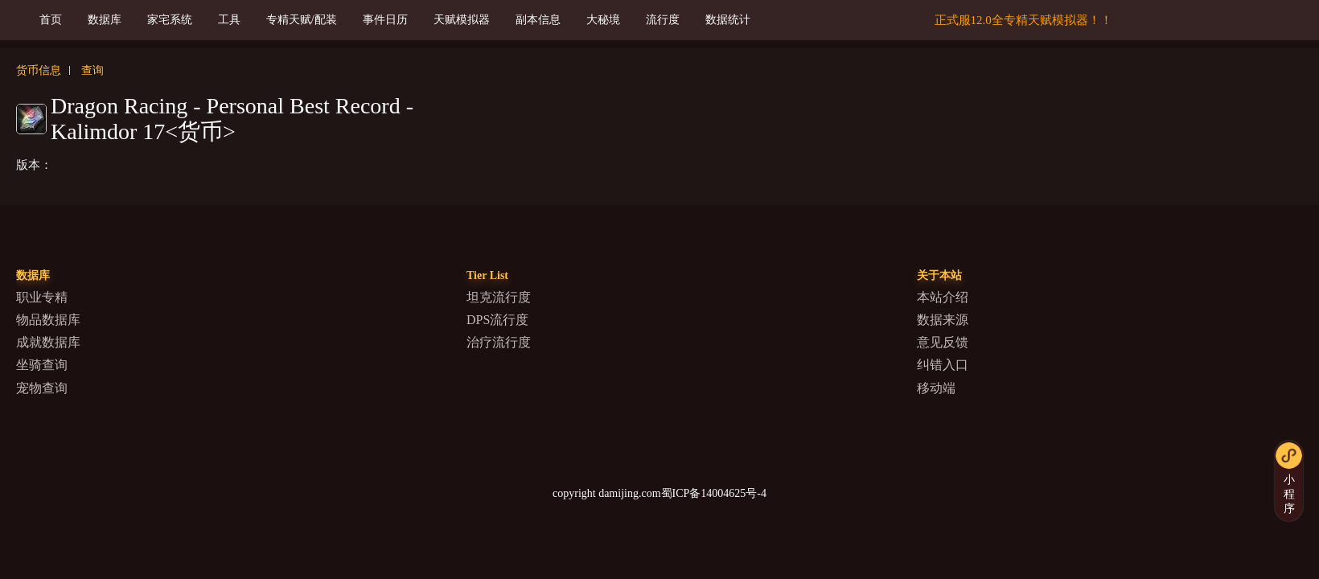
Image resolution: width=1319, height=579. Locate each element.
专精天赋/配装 (301, 20)
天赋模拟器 (462, 20)
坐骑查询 (42, 365)
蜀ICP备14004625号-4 (713, 493)
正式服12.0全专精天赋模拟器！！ (1023, 20)
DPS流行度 (497, 319)
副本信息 (538, 20)
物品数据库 (48, 319)
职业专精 (42, 297)
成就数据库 (48, 342)
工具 (229, 20)
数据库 (104, 20)
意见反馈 (942, 342)
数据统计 (727, 20)
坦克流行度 (498, 297)
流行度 (663, 20)
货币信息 (38, 70)
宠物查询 (42, 388)
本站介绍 (942, 297)
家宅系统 (169, 20)
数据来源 (942, 319)
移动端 (936, 388)
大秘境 (603, 20)
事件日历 (385, 20)
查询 (92, 70)
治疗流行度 (498, 342)
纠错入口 (942, 365)
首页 (50, 20)
